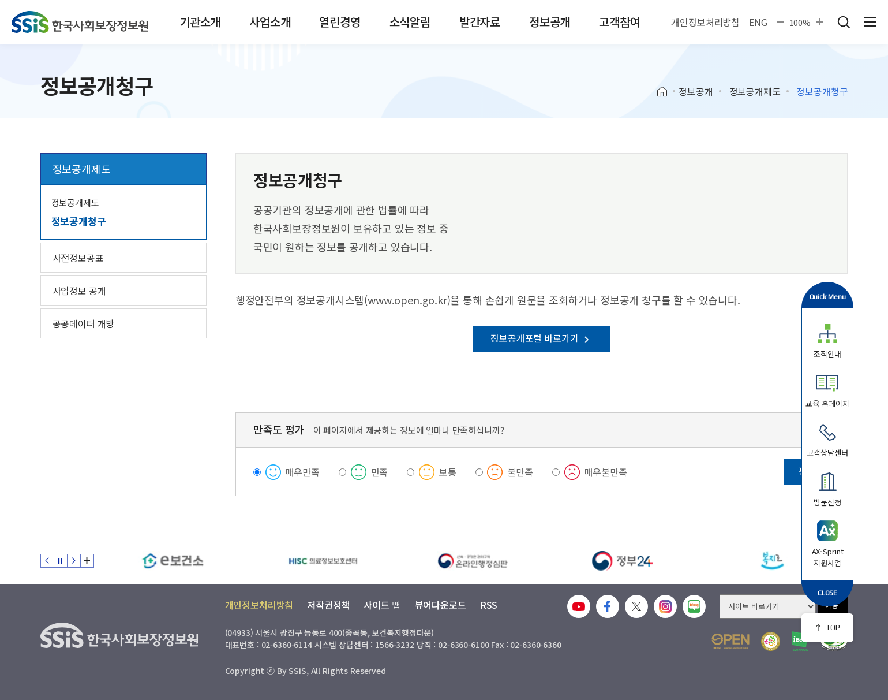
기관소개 (199, 21)
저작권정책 (328, 605)
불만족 (520, 472)
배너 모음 (87, 561)
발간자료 (479, 21)
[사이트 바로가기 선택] (768, 606)
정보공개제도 (755, 91)
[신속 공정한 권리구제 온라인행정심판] (473, 561)
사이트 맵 (382, 605)
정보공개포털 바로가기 (541, 338)
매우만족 (303, 472)
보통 (447, 472)
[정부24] (623, 561)
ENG (758, 22)
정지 (61, 561)
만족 (379, 472)
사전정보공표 (78, 258)
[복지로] (773, 561)
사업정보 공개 (79, 290)
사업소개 (269, 21)
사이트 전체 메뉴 (870, 22)
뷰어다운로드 (440, 605)
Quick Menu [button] (828, 296)
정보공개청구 (78, 221)
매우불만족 (605, 472)
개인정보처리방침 (705, 22)
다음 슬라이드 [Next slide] (74, 561)
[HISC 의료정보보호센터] (323, 561)
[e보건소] (173, 561)
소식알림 (409, 21)
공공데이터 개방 (84, 323)
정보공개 (549, 21)
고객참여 (619, 21)
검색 (843, 22)
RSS (489, 605)
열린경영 (339, 21)
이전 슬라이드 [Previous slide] (47, 561)
